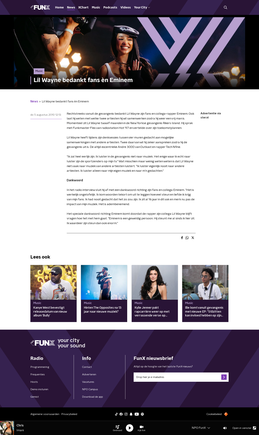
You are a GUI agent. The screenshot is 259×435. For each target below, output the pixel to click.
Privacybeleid (69, 414)
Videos (125, 7)
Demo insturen (39, 389)
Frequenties (37, 374)
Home (59, 7)
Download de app (92, 396)
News (71, 7)
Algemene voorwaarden (44, 414)
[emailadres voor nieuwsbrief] (181, 377)
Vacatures (88, 382)
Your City (142, 7)
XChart (83, 7)
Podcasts (110, 7)
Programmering (39, 367)
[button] (117, 428)
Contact (87, 367)
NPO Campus (90, 389)
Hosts (34, 382)
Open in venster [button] (244, 428)
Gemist (34, 396)
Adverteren (89, 374)
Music (96, 7)
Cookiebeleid (214, 414)
